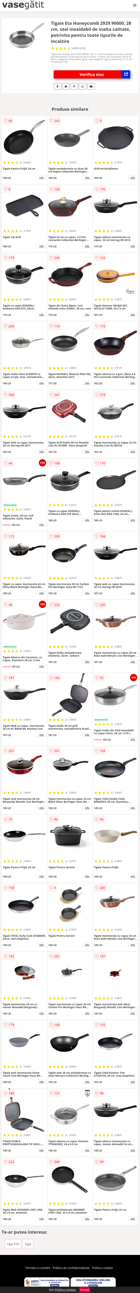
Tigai (28, 1244)
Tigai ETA (13, 1244)
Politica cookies (102, 1268)
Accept (84, 1290)
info (41, 177)
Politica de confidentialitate (71, 1268)
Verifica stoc (105, 74)
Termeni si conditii (37, 1268)
